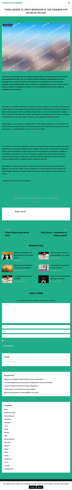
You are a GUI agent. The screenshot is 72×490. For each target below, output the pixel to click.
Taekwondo (7, 459)
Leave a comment (53, 198)
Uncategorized (7, 25)
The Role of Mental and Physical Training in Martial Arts (21, 386)
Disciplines (7, 419)
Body (6, 409)
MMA (5, 436)
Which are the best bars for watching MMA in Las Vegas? (60, 254)
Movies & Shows (9, 439)
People (6, 455)
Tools (6, 462)
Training (6, 465)
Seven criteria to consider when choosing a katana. (20, 389)
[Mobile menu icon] (69, 3)
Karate (6, 429)
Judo (6, 426)
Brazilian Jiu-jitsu (9, 412)
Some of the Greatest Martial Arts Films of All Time (60, 277)
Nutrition (7, 446)
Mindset (6, 432)
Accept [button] (32, 487)
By (32, 198)
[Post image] (7, 256)
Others (6, 449)
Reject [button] (40, 487)
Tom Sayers (37, 201)
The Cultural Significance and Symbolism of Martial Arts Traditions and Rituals (28, 382)
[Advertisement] (36, 96)
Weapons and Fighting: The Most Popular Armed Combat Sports (23, 255)
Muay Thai (7, 442)
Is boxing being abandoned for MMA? (23, 277)
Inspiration (7, 422)
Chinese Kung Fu (9, 416)
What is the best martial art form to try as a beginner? (23, 266)
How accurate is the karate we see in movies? (60, 266)
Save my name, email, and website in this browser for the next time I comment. (25, 341)
